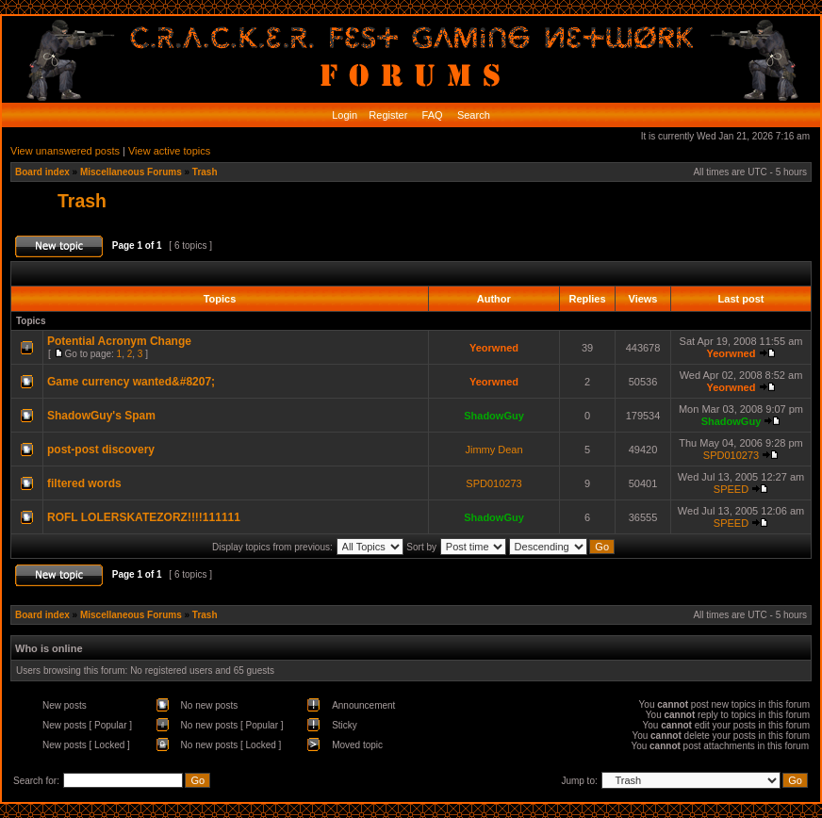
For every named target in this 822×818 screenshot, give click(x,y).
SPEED (731, 489)
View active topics (169, 150)
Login (344, 115)
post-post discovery (101, 449)
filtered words (84, 483)
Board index (42, 172)
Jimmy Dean (493, 449)
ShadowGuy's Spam (101, 415)
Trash (205, 172)
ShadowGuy (494, 415)
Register (386, 115)
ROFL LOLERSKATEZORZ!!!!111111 (143, 517)
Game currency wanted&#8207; (131, 381)
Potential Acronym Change (119, 341)
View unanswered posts (65, 150)
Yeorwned (493, 347)
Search (472, 115)
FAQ (431, 115)
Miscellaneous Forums (131, 172)
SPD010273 (731, 455)
